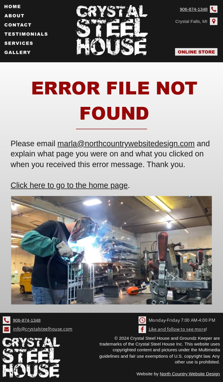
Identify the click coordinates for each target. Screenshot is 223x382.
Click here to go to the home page (68, 185)
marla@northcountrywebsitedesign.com (126, 143)
